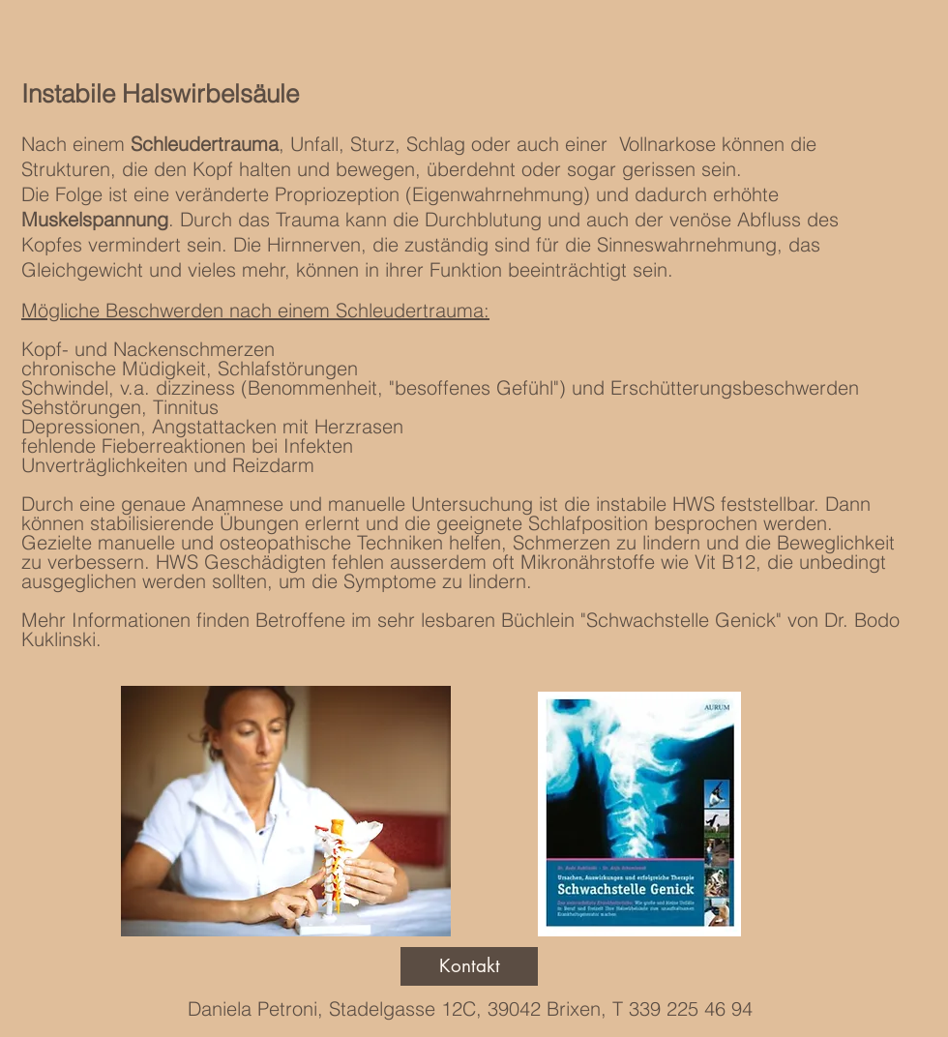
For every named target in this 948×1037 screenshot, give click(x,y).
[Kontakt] (469, 966)
